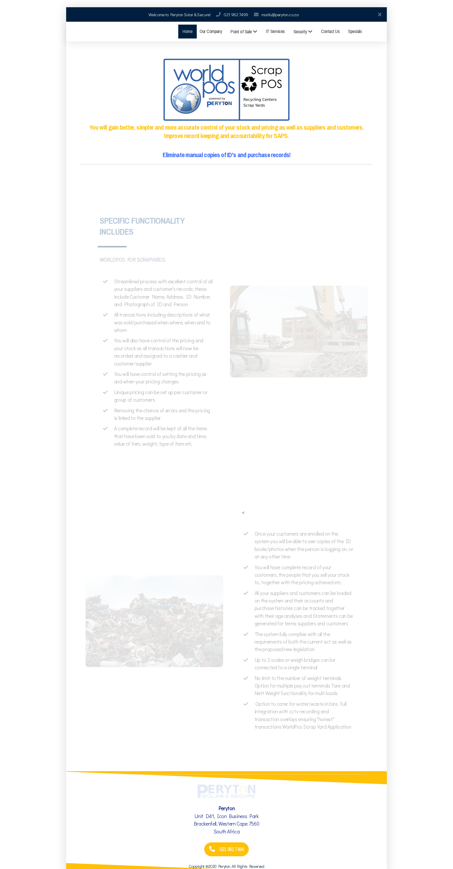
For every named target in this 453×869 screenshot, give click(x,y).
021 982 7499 (236, 14)
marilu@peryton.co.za (280, 14)
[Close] (379, 14)
